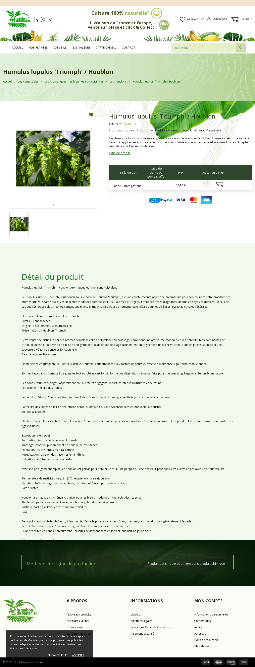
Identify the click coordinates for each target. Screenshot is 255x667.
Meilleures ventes (78, 621)
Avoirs (198, 627)
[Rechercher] (208, 48)
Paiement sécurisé (142, 633)
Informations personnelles (211, 614)
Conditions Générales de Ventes (151, 627)
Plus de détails (119, 153)
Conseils (59, 47)
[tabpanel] (53, 159)
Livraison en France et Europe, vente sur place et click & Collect (128, 25)
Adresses (200, 633)
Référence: (115, 124)
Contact (128, 47)
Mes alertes (201, 646)
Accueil (17, 47)
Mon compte (208, 600)
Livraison (136, 614)
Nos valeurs (81, 47)
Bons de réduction (206, 640)
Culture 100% (127, 13)
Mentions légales (141, 621)
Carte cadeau (106, 47)
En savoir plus (57, 655)
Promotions (74, 627)
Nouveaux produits (79, 614)
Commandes (202, 621)
